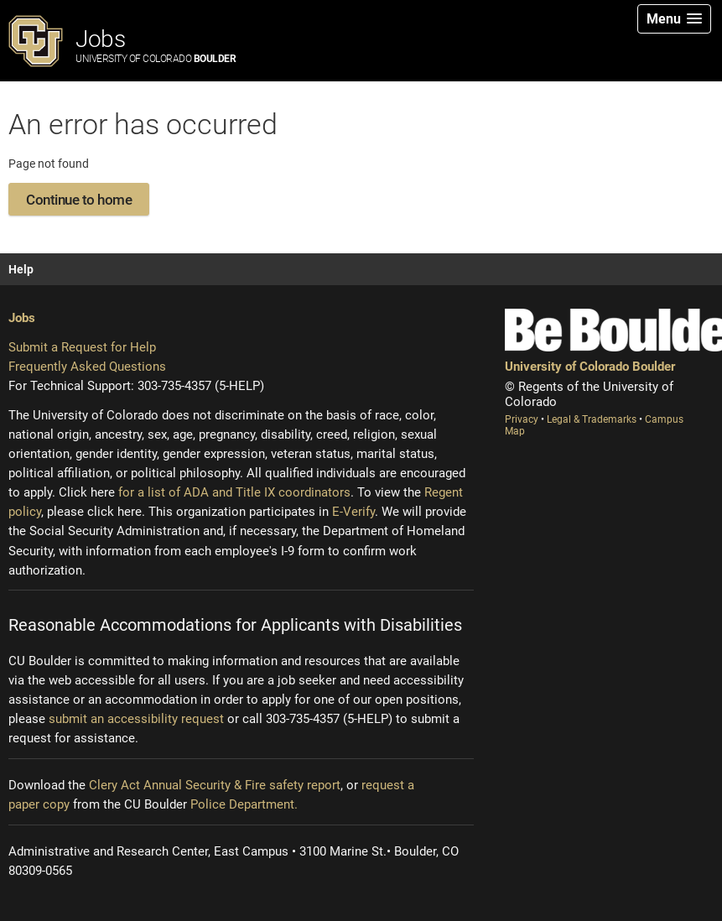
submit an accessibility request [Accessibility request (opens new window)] (136, 718)
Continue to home (79, 199)
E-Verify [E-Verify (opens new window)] (353, 511)
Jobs (155, 45)
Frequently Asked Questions (87, 366)
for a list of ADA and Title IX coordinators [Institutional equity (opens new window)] (234, 492)
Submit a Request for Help (82, 347)
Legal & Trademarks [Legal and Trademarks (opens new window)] (593, 419)
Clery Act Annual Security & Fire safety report (214, 785)
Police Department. (244, 804)
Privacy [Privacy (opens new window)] (523, 419)
